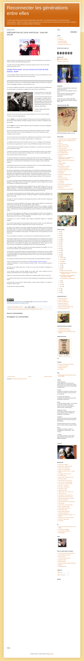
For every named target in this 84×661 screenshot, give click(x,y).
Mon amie (60, 155)
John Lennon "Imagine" (63, 464)
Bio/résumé (60, 39)
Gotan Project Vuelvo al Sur (64, 508)
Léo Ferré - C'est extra (63, 485)
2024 (60, 233)
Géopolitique (61, 172)
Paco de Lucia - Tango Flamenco (65, 483)
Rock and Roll (61, 503)
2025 (60, 231)
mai (61, 280)
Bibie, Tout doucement (63, 500)
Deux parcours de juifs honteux (65, 184)
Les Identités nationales (63, 168)
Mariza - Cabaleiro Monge (63, 506)
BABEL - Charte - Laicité (63, 146)
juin (61, 269)
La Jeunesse (61, 182)
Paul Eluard (60, 369)
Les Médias (60, 164)
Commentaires (61, 574)
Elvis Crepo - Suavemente (63, 487)
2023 (60, 235)
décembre (62, 257)
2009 (60, 292)
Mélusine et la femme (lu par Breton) (66, 364)
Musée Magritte (61, 532)
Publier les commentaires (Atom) (20, 378)
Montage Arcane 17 (62, 367)
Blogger (51, 653)
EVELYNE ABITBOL (63, 59)
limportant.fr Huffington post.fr (64, 174)
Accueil (29, 376)
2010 (60, 290)
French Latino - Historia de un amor (65, 477)
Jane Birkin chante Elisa (63, 513)
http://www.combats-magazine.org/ (65, 306)
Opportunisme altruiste (63, 154)
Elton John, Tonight (62, 478)
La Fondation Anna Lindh (63, 328)
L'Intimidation (61, 181)
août (61, 265)
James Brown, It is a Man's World (65, 504)
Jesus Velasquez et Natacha (64, 555)
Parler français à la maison (64, 166)
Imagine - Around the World (64, 469)
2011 (60, 288)
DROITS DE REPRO (62, 42)
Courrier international (62, 298)
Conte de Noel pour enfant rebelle (65, 189)
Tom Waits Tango (62, 475)
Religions (60, 176)
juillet (61, 267)
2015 (60, 250)
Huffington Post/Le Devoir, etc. (64, 44)
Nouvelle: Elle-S (61, 171)
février (61, 284)
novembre (62, 259)
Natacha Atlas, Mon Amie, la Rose (65, 496)
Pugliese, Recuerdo (62, 490)
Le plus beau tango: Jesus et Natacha (66, 553)
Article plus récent (11, 376)
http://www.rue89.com (63, 303)
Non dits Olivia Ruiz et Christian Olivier (66, 501)
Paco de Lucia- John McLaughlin (65, 482)
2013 (60, 254)
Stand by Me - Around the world (65, 466)
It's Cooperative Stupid (63, 152)
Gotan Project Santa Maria (64, 511)
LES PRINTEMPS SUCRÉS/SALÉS (67, 278)
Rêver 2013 (60, 187)
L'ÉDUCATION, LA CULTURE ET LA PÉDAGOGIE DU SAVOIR (66, 158)
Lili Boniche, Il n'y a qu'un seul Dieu (65, 517)
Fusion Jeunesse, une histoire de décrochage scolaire (65, 150)
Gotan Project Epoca (62, 509)
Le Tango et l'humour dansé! (64, 558)
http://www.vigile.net (62, 300)
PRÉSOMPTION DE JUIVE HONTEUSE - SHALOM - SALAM (68, 273)
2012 (60, 256)
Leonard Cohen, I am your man (65, 480)
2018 (60, 244)
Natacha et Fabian (62, 559)
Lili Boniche (60, 520)
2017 (60, 246)
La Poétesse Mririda (62, 148)
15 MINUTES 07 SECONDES (66, 270)
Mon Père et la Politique (63, 179)
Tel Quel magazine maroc (63, 308)
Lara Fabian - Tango (62, 488)
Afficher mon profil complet (63, 61)
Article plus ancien (48, 376)
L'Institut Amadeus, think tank (64, 330)
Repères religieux (62, 163)
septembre (62, 263)
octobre (61, 261)
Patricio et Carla (61, 556)
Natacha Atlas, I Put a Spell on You (65, 491)
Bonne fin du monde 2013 (63, 186)
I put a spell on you (62, 493)
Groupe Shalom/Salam (63, 145)
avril (61, 282)
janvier (61, 286)
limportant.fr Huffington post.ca (64, 169)
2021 (60, 239)
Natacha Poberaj (61, 561)
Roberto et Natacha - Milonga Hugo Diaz (67, 563)
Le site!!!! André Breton (63, 366)
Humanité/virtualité (62, 41)
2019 (60, 243)
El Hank (60, 143)
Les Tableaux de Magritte (63, 529)
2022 (60, 237)
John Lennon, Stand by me (64, 467)
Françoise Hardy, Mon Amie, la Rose (66, 498)
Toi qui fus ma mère (62, 177)
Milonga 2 (60, 564)
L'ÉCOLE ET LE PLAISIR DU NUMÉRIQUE (67, 139)
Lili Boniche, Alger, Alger (63, 519)
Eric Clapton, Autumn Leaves (64, 473)
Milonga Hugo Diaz (62, 566)
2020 (60, 241)
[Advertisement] (30, 364)
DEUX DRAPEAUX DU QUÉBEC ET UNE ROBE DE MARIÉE (67, 276)
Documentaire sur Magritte (64, 531)
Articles (60, 572)
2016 (60, 248)
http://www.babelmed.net (63, 305)
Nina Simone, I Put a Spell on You (65, 495)
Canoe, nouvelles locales (63, 301)
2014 (60, 252)
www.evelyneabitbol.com (18, 301)
